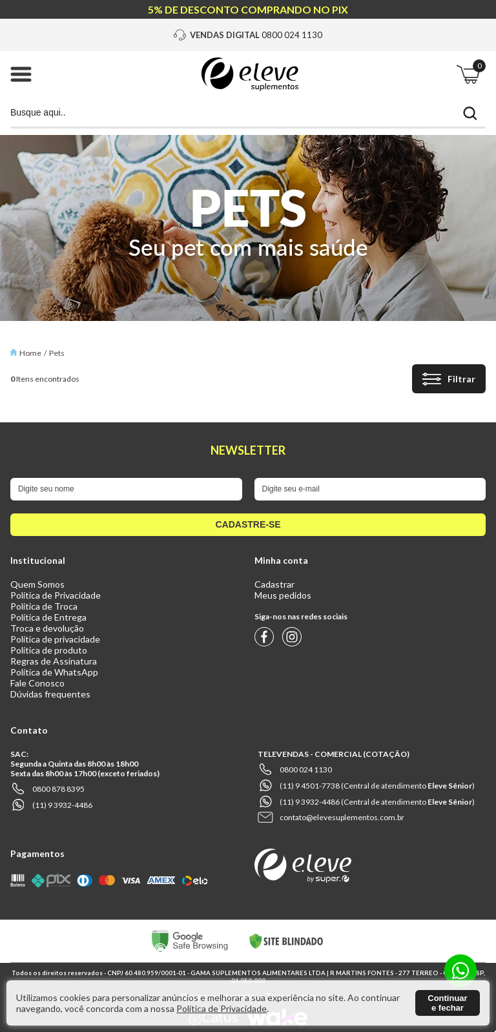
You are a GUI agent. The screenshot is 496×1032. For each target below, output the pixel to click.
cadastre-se (247, 524)
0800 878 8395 (58, 789)
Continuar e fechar (447, 1003)
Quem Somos (37, 584)
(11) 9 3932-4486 (62, 805)
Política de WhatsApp (54, 671)
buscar (470, 114)
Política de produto (48, 650)
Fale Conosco (37, 682)
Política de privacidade (55, 639)
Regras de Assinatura (53, 660)
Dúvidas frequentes (50, 693)
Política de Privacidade (55, 595)
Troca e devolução (47, 628)
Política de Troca (44, 606)
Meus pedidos (282, 595)
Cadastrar (274, 584)
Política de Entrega (48, 617)
